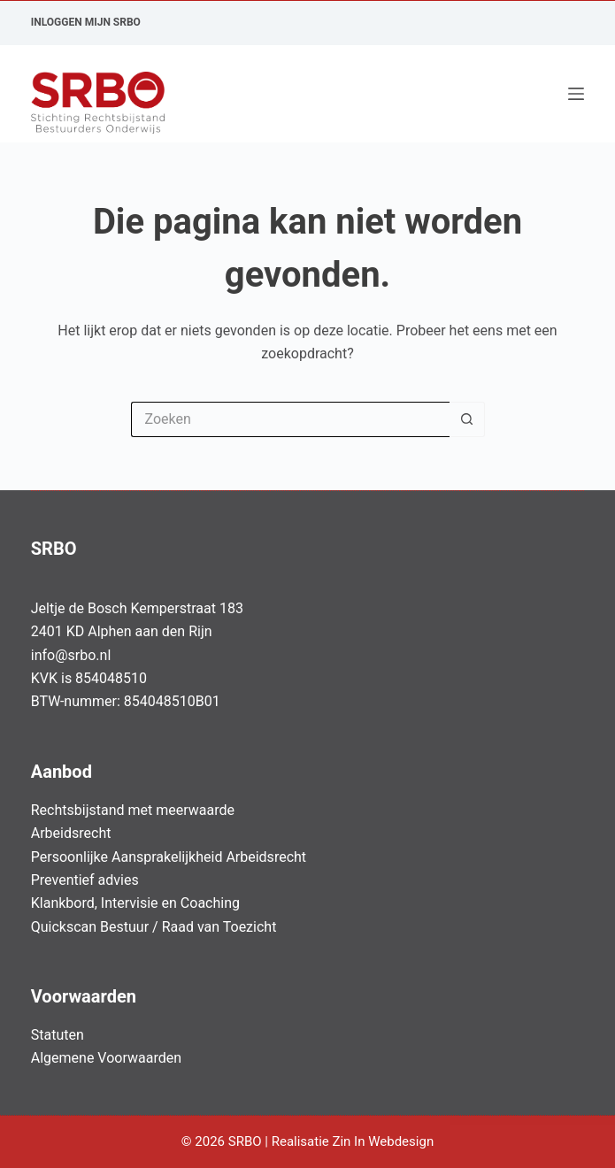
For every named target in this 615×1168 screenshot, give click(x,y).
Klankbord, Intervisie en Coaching (135, 903)
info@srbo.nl (71, 655)
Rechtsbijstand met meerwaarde (132, 810)
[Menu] (576, 94)
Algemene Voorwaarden (106, 1057)
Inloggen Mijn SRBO (86, 22)
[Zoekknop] (467, 419)
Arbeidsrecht (71, 833)
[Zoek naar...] (290, 419)
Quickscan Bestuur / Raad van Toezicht (154, 926)
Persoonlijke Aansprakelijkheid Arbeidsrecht (168, 857)
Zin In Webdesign (384, 1141)
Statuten (57, 1034)
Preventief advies (85, 880)
